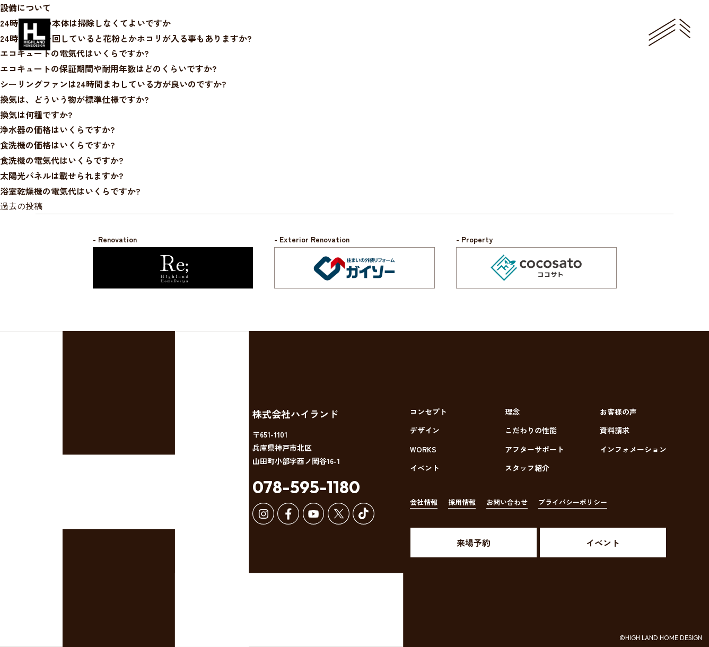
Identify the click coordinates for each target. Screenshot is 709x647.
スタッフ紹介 (527, 467)
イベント (425, 467)
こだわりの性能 (531, 430)
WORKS (423, 449)
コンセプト (428, 411)
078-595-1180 (306, 486)
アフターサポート (534, 449)
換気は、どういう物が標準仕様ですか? (74, 99)
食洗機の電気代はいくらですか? (61, 160)
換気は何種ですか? (36, 114)
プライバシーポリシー (572, 502)
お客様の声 (618, 411)
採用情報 (462, 502)
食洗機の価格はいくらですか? (57, 144)
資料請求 (614, 430)
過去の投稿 (21, 205)
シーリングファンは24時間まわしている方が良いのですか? (113, 83)
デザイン (425, 430)
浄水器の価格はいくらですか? (57, 129)
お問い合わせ (507, 502)
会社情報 (423, 502)
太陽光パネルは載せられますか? (61, 175)
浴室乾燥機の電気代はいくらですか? (70, 191)
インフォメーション (633, 449)
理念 (512, 411)
